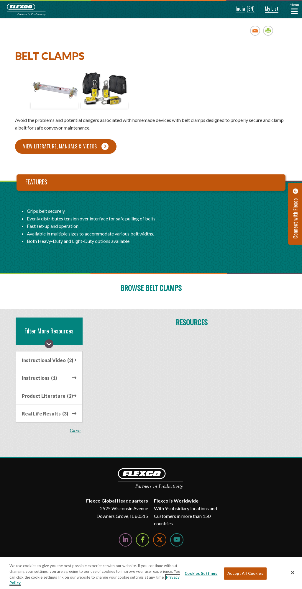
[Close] (292, 572)
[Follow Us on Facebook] (142, 540)
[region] (151, 573)
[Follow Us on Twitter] (159, 540)
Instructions (39, 378)
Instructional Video (47, 360)
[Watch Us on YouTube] (176, 540)
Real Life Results (45, 413)
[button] (236, 8)
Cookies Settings (201, 573)
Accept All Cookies (245, 573)
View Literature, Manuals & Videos (60, 146)
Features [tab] (36, 181)
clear (75, 430)
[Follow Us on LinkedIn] (125, 540)
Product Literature (47, 396)
